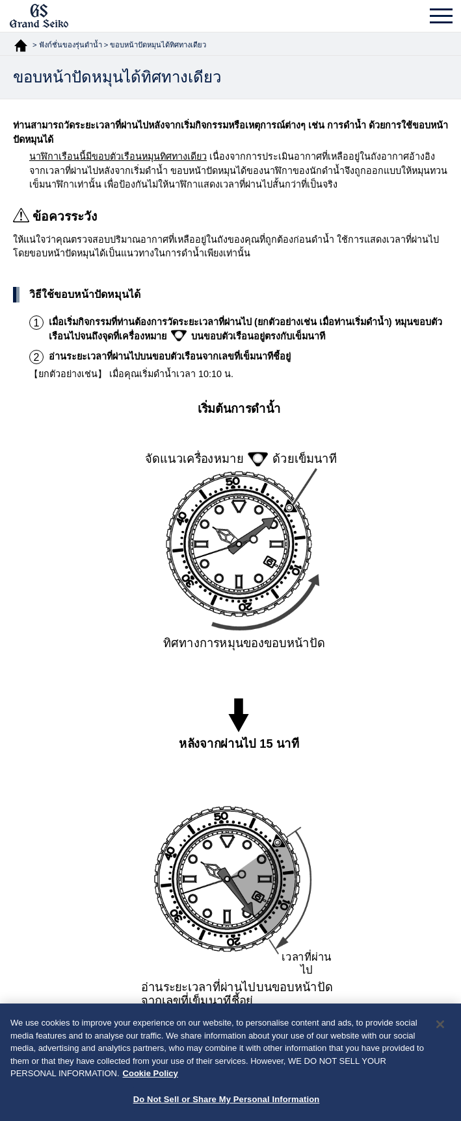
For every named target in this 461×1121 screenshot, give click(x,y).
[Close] (440, 1027)
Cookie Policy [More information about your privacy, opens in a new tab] (150, 1076)
